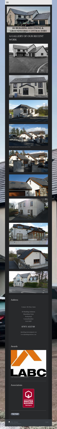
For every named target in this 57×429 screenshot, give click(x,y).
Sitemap (16, 422)
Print (11, 422)
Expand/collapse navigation (28, 2)
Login (46, 422)
